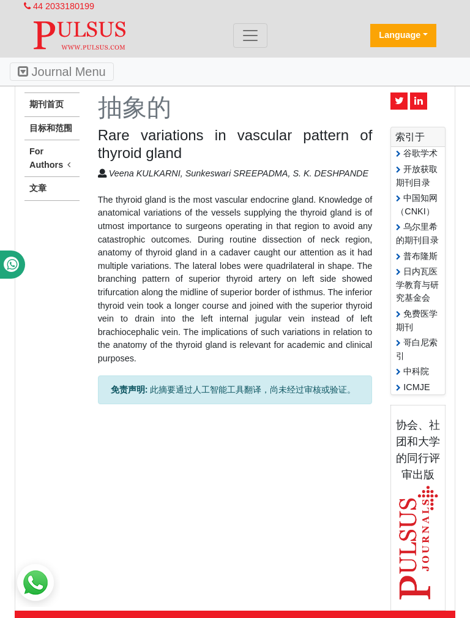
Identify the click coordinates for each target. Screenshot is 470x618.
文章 (38, 188)
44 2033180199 (59, 6)
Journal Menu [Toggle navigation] (62, 71)
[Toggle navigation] (250, 35)
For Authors (52, 158)
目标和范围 (50, 128)
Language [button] (399, 35)
